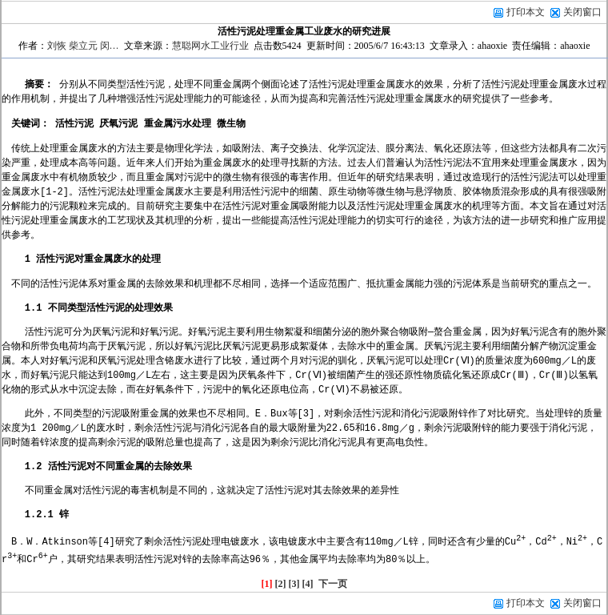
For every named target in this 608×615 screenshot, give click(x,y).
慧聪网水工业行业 (210, 45)
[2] (280, 583)
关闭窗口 (582, 12)
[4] (308, 583)
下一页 (332, 583)
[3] (294, 583)
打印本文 (519, 12)
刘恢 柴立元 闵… (83, 45)
